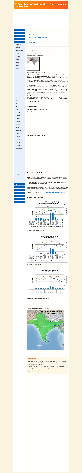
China (17, 65)
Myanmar (18, 124)
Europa (16, 36)
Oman (17, 133)
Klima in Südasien (33, 304)
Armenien (18, 47)
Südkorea (18, 157)
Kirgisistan (18, 103)
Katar (17, 100)
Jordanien (18, 91)
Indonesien (18, 74)
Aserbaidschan (19, 50)
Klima (16, 199)
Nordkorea (18, 130)
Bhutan (17, 59)
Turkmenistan (19, 171)
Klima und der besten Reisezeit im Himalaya (55, 192)
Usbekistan (18, 174)
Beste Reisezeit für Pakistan (37, 173)
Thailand (18, 168)
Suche (16, 33)
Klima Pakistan (32, 51)
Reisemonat (17, 196)
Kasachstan (18, 97)
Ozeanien (17, 187)
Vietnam (18, 180)
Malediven (18, 118)
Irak (17, 77)
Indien (17, 71)
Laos (17, 109)
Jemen (17, 88)
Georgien (18, 68)
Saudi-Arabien (19, 148)
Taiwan (17, 165)
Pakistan (25, 10)
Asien (21, 10)
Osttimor (18, 136)
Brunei (17, 62)
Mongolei (18, 121)
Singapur (18, 151)
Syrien (17, 160)
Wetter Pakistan (32, 106)
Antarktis (17, 193)
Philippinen (18, 145)
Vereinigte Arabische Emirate (20, 177)
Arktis (16, 190)
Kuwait (17, 106)
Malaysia (18, 115)
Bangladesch (19, 56)
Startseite (17, 30)
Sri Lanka (18, 154)
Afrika (16, 184)
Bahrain (18, 53)
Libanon (18, 112)
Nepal (17, 127)
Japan (17, 85)
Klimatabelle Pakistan (35, 197)
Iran (17, 80)
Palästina (18, 142)
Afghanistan (18, 44)
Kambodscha (19, 94)
